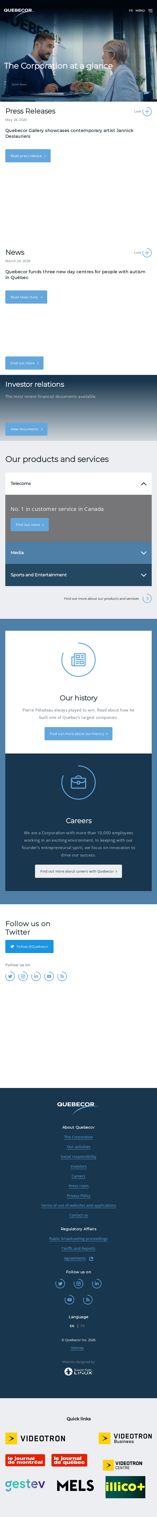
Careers (78, 1176)
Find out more (23, 363)
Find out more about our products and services (108, 598)
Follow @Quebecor (29, 946)
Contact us (78, 1215)
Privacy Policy (78, 1195)
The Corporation (78, 1136)
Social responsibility (78, 1156)
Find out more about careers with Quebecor (77, 871)
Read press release (26, 155)
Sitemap (77, 1347)
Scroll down (15, 84)
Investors (79, 1166)
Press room (79, 1185)
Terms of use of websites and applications (78, 1205)
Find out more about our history (77, 733)
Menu (144, 10)
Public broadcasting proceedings (78, 1238)
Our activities (78, 1146)
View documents (25, 429)
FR (131, 10)
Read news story (25, 297)
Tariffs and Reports (78, 1248)
